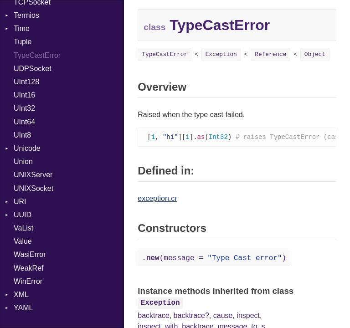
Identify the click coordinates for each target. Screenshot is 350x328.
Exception (221, 54)
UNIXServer (33, 175)
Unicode (27, 148)
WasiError (30, 254)
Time (22, 28)
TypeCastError (37, 55)
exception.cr (157, 199)
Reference (270, 54)
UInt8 (22, 135)
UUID (22, 215)
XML (21, 294)
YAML (23, 308)
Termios (26, 15)
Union (23, 161)
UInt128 (26, 82)
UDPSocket (32, 68)
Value (23, 241)
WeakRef (29, 268)
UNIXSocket (33, 188)
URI (20, 201)
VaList (23, 228)
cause (223, 316)
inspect (248, 316)
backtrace (153, 316)
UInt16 (24, 95)
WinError (28, 281)
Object (314, 54)
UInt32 (24, 108)
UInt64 (24, 122)
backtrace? (191, 316)
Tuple (22, 42)
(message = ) (214, 259)
